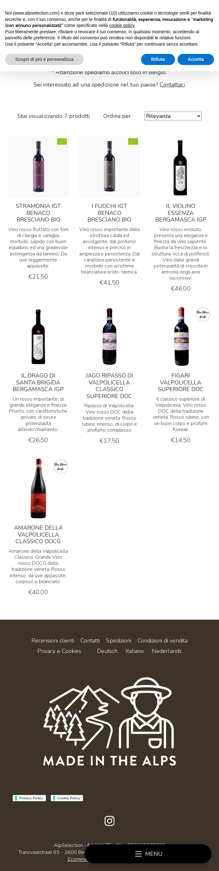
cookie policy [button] (121, 25)
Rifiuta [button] (158, 59)
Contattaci (172, 84)
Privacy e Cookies (59, 651)
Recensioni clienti (52, 640)
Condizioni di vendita (163, 640)
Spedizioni (118, 640)
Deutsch (107, 651)
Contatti (90, 640)
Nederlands (167, 651)
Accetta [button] (196, 59)
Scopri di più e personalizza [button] (44, 59)
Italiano (135, 651)
